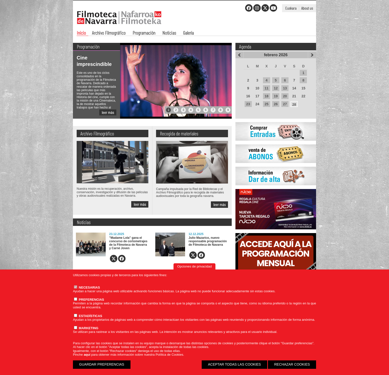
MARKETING (86, 328)
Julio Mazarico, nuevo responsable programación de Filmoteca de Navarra (208, 241)
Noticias (169, 33)
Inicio (81, 33)
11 (267, 88)
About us (307, 8)
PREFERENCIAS (89, 299)
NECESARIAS (87, 287)
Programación (143, 33)
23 (248, 104)
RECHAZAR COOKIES (292, 364)
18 (267, 96)
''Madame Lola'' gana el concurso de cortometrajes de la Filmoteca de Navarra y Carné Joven (128, 243)
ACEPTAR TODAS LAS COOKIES (234, 364)
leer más (108, 112)
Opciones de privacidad (194, 266)
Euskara (290, 8)
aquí (87, 354)
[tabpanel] (152, 81)
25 (267, 104)
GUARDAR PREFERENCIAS (101, 364)
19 (276, 96)
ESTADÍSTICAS (88, 316)
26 (276, 104)
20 (285, 96)
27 (285, 104)
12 (276, 88)
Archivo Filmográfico (109, 33)
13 (285, 88)
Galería (188, 33)
